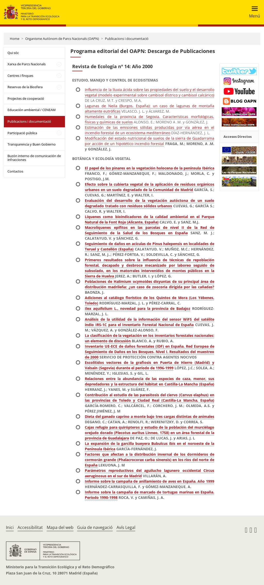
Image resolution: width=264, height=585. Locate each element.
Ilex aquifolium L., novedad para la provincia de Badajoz (137, 308)
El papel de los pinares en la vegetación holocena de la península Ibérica (149, 168)
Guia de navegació (95, 527)
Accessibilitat (30, 527)
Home (14, 38)
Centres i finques (20, 75)
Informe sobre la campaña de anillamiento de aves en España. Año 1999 (149, 481)
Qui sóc (13, 52)
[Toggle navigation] (253, 12)
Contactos (15, 171)
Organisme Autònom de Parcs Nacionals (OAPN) (62, 38)
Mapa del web (60, 527)
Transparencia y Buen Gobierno (31, 144)
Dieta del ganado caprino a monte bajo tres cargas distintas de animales (149, 416)
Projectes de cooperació (25, 98)
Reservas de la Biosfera (25, 87)
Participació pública (22, 133)
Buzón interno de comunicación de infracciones (34, 158)
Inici (10, 527)
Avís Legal (126, 527)
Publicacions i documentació (126, 38)
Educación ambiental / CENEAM (31, 109)
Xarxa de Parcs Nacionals (26, 64)
